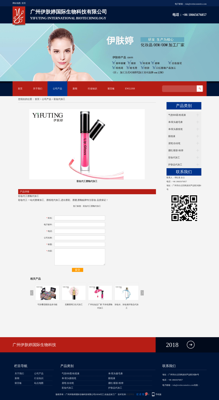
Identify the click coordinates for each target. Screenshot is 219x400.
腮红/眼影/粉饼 (176, 150)
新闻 (75, 88)
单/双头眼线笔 (175, 129)
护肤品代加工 (175, 164)
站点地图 (38, 383)
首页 (24, 3)
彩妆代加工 (59, 99)
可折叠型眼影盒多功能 (47, 304)
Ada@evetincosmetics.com (195, 4)
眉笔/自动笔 (174, 143)
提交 (77, 269)
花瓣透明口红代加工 (74, 304)
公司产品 (57, 88)
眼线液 (171, 136)
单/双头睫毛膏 (175, 122)
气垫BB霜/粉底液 (177, 115)
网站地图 (16, 3)
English (130, 88)
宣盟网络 (130, 394)
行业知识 (92, 88)
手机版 (158, 394)
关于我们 (37, 88)
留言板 (111, 88)
